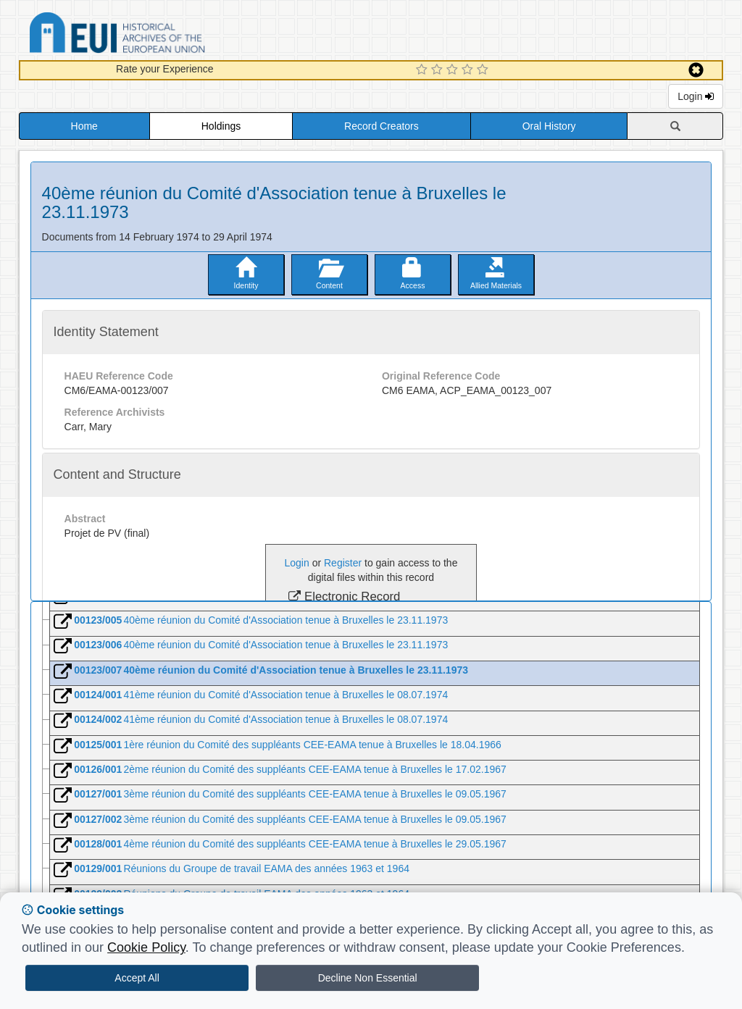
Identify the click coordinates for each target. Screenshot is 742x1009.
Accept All (136, 978)
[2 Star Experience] (438, 70)
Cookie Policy (146, 947)
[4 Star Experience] (469, 70)
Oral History (549, 126)
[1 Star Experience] (423, 70)
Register (343, 563)
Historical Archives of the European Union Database (158, 35)
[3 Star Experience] (454, 70)
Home (84, 126)
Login (696, 96)
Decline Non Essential (367, 978)
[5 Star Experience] (484, 70)
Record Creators (381, 126)
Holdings (221, 126)
